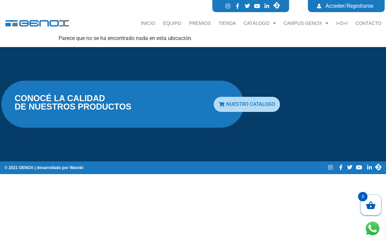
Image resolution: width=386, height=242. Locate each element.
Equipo (172, 23)
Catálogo (260, 23)
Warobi (76, 167)
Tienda (227, 23)
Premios (200, 23)
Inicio (148, 23)
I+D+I (342, 23)
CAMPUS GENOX (306, 23)
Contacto (368, 23)
